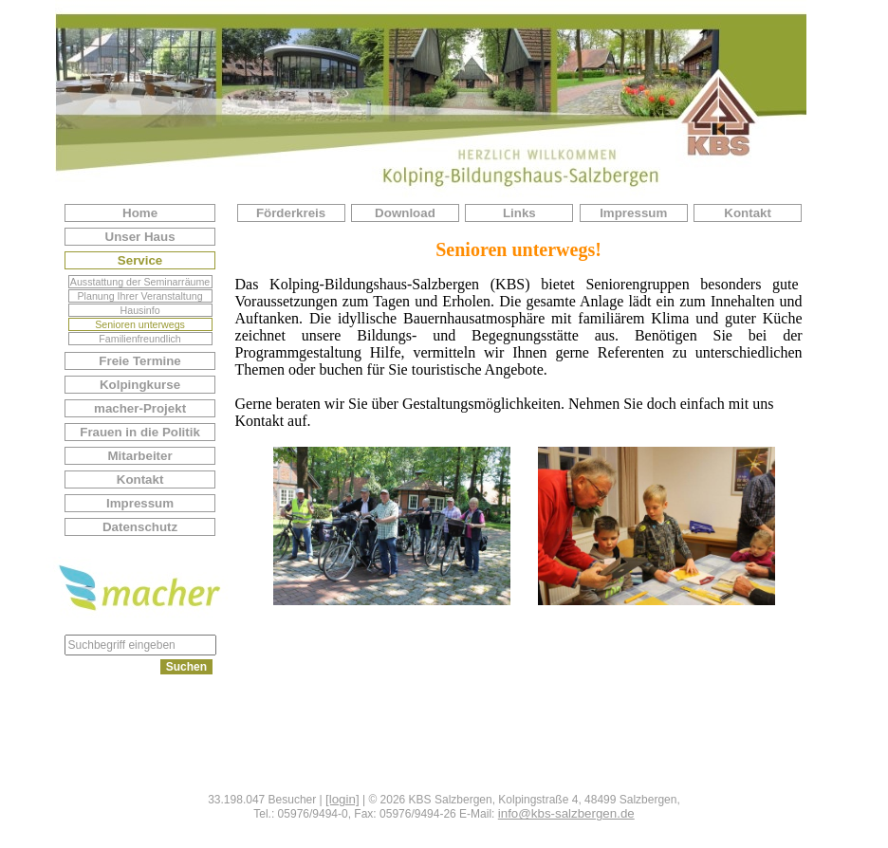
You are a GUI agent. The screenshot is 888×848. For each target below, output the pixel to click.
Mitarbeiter (139, 456)
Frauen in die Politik (140, 432)
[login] (342, 799)
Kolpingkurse (140, 385)
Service (140, 260)
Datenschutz (139, 527)
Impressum (140, 503)
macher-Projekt (140, 408)
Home (139, 213)
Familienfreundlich (139, 338)
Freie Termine (139, 361)
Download (405, 213)
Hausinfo (140, 310)
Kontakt (140, 479)
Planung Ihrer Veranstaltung (140, 296)
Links (519, 213)
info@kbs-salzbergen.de (566, 813)
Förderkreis (290, 213)
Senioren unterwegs (140, 324)
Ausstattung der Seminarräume (140, 281)
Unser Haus (140, 237)
